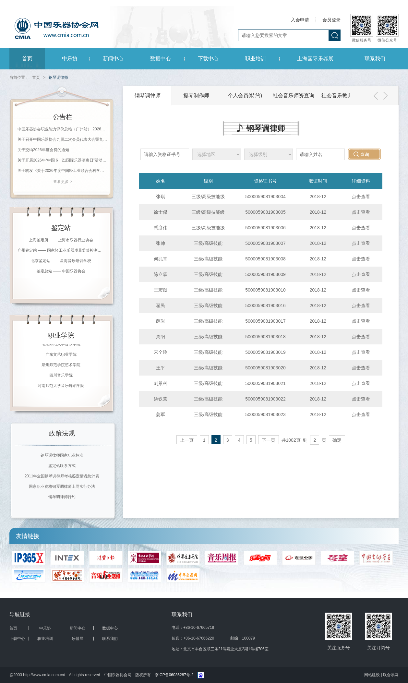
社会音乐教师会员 (342, 95)
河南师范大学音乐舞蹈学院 (61, 387)
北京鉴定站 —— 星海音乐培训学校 (61, 260)
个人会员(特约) (245, 95)
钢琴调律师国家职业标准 (62, 455)
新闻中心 (113, 58)
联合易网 (391, 675)
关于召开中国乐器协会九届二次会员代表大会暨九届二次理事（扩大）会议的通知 (63, 139)
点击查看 (361, 196)
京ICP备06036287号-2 (174, 675)
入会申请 (300, 19)
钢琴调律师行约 (62, 497)
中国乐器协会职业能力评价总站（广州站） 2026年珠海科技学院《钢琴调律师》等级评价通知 (63, 129)
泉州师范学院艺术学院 (61, 366)
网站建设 (372, 675)
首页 (27, 58)
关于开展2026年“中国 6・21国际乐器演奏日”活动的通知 (63, 160)
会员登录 (331, 19)
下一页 (268, 440)
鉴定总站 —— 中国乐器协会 (61, 271)
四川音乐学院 (61, 376)
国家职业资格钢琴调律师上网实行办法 (62, 486)
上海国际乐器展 (315, 58)
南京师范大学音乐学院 (61, 345)
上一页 (187, 440)
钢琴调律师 (148, 95)
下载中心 (208, 58)
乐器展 (77, 639)
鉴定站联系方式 (62, 465)
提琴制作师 (196, 95)
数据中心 (160, 58)
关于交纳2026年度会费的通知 (43, 150)
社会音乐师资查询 (293, 95)
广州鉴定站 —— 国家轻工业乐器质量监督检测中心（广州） (61, 250)
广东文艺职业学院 (61, 355)
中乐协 (70, 58)
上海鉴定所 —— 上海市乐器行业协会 (61, 240)
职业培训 (255, 58)
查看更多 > (62, 181)
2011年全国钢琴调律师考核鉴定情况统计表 (62, 476)
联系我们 (375, 58)
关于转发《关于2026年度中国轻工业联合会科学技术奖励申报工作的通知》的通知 (63, 170)
